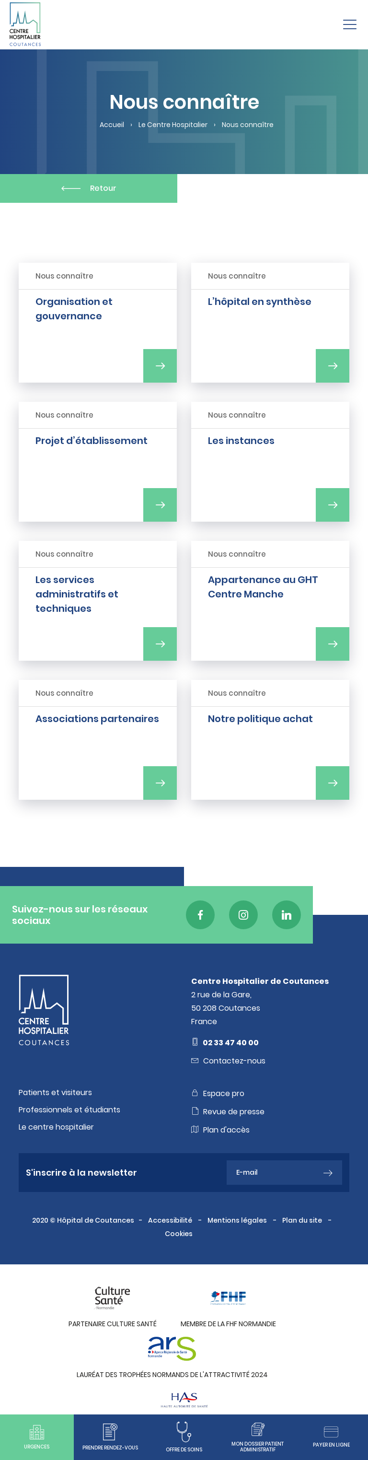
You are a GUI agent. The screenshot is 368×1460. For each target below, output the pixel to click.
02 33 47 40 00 (225, 1042)
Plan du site (302, 1220)
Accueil (112, 124)
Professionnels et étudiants (69, 1110)
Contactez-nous (228, 1060)
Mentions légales (237, 1220)
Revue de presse (227, 1111)
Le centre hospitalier (56, 1127)
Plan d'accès (220, 1129)
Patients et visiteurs (55, 1093)
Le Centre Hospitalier (172, 124)
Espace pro (217, 1093)
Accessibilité (171, 1220)
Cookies (179, 1233)
